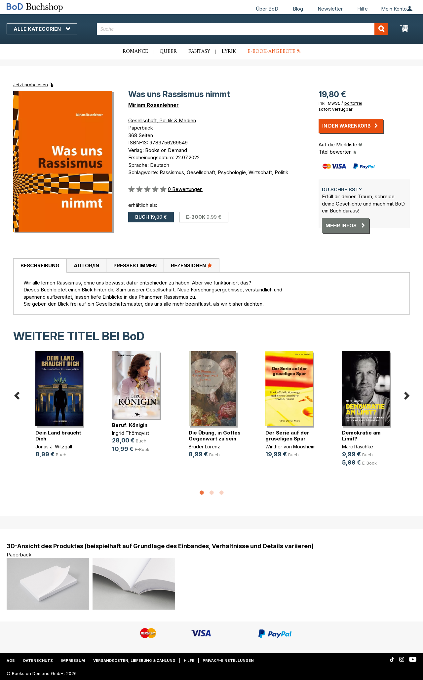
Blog (298, 9)
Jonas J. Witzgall (53, 446)
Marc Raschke (357, 446)
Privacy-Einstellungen (228, 660)
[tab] (39, 265)
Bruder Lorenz (204, 446)
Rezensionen (191, 265)
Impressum (73, 660)
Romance (135, 51)
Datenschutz (38, 660)
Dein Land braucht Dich (58, 436)
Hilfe (362, 9)
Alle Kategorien (42, 29)
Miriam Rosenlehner (153, 105)
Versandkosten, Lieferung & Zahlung (134, 660)
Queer (168, 51)
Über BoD (267, 9)
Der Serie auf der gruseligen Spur (287, 436)
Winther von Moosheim (290, 446)
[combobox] (242, 29)
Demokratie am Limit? (361, 436)
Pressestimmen (135, 265)
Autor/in (86, 265)
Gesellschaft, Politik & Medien (162, 120)
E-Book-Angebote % (274, 51)
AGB (11, 660)
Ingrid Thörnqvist (130, 433)
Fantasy (199, 51)
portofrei (353, 103)
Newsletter (330, 9)
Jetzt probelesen (30, 84)
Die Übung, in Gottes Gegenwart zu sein (215, 436)
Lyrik (229, 51)
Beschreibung (39, 265)
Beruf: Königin (129, 425)
